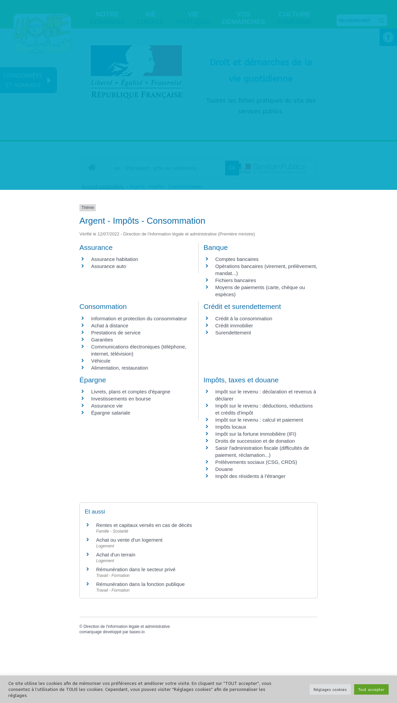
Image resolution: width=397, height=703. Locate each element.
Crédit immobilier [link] (234, 325)
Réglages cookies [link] (330, 689)
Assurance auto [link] (108, 266)
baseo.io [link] (136, 632)
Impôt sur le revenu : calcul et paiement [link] (259, 420)
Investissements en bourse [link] (121, 398)
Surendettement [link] (233, 332)
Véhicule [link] (101, 361)
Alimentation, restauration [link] (119, 368)
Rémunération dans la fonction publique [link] (140, 584)
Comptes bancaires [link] (237, 259)
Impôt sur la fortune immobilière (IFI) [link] (255, 434)
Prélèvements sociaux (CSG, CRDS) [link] (256, 462)
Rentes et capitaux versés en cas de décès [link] (144, 525)
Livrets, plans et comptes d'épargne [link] (130, 391)
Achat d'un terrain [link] (115, 554)
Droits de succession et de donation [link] (255, 441)
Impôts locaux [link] (231, 427)
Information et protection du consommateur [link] (139, 318)
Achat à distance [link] (109, 325)
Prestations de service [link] (116, 332)
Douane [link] (224, 469)
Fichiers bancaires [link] (235, 280)
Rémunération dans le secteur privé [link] (136, 569)
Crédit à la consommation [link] (243, 318)
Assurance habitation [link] (114, 259)
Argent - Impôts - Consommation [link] (166, 186)
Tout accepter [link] (371, 689)
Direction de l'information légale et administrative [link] (126, 626)
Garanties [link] (102, 339)
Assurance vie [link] (107, 406)
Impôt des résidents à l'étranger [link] (250, 476)
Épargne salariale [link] (110, 413)
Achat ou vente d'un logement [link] (129, 540)
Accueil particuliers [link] (103, 186)
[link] (92, 167)
